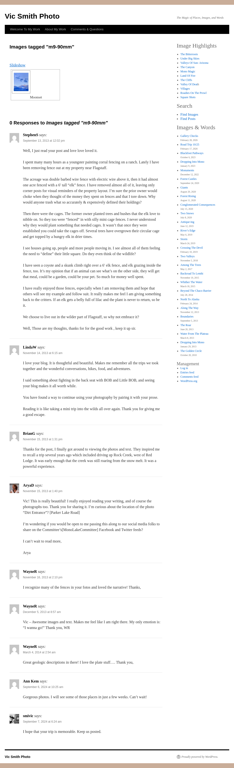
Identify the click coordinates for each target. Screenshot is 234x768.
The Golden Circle (191, 351)
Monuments (187, 170)
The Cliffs (186, 80)
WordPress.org (189, 381)
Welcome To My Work (25, 29)
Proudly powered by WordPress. (199, 756)
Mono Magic (188, 71)
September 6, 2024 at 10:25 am (43, 687)
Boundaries (187, 316)
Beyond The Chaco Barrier (196, 290)
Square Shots (188, 97)
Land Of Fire (188, 75)
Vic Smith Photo (32, 16)
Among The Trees (191, 265)
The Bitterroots (189, 54)
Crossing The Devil (192, 247)
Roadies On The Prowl (194, 93)
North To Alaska (190, 299)
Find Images (189, 114)
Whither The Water (191, 282)
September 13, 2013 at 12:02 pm (44, 140)
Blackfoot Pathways (192, 153)
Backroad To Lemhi (192, 273)
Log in (184, 368)
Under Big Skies (190, 58)
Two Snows (187, 213)
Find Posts (188, 119)
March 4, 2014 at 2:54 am (39, 652)
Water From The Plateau (194, 333)
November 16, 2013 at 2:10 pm (42, 577)
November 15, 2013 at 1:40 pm (42, 491)
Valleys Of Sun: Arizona (194, 62)
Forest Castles (189, 179)
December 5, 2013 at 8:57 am (42, 612)
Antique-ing (187, 222)
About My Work (55, 29)
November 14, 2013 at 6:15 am (42, 353)
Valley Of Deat (189, 84)
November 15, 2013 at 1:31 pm (42, 439)
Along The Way (190, 308)
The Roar (186, 325)
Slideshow (18, 65)
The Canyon (188, 67)
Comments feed (190, 376)
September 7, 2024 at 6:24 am (42, 721)
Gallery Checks (189, 136)
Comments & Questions (87, 29)
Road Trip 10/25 (190, 144)
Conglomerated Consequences (198, 204)
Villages (185, 88)
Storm (184, 239)
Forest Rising (188, 196)
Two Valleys (188, 256)
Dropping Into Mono (192, 161)
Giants (184, 187)
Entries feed (187, 372)
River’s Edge (188, 230)
